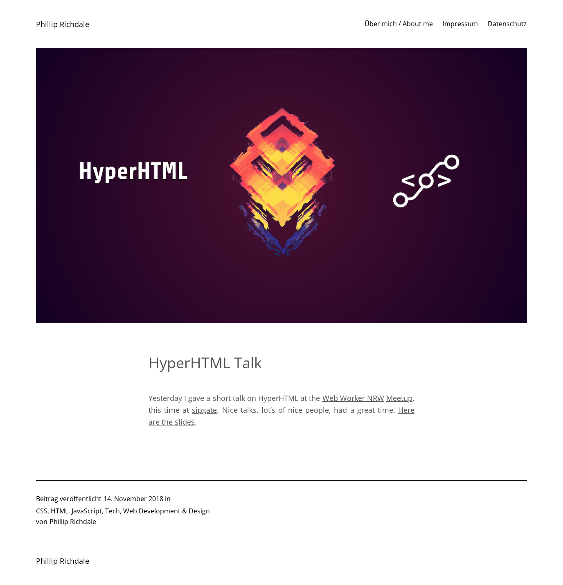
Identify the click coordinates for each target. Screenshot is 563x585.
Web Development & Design (166, 510)
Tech (112, 510)
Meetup (399, 398)
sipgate (204, 410)
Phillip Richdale (62, 24)
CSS (41, 510)
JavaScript (87, 510)
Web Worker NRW (353, 398)
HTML (59, 510)
